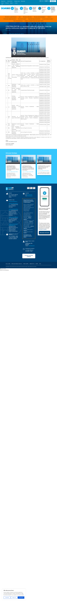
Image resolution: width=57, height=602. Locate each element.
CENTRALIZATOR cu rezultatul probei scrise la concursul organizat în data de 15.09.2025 (44, 167)
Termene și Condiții (42, 229)
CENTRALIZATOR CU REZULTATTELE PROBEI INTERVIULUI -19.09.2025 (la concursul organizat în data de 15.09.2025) (28, 168)
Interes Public (9, 1)
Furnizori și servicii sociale (47, 18)
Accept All (21, 597)
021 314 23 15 (29, 194)
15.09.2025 (15, 171)
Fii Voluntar (7, 3)
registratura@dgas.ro (13, 201)
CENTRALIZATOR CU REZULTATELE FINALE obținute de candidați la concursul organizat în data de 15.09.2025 (13, 168)
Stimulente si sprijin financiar (10, 16)
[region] (14, 594)
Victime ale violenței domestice (9, 18)
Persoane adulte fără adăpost (39, 16)
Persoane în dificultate (27, 16)
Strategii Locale (17, 1)
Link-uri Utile (8, 263)
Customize (7, 597)
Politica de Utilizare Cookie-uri (16, 263)
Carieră (2, 3)
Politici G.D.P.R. (25, 263)
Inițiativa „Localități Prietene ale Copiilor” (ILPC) (34, 20)
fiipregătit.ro (44, 8)
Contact (16, 3)
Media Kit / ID (32, 263)
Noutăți (11, 3)
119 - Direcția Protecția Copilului (16, 8)
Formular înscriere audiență (29, 256)
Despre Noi (3, 1)
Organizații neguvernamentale (34, 18)
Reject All (14, 597)
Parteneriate (23, 1)
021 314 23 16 (29, 195)
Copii (20, 16)
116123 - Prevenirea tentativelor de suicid (26, 8)
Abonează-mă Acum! (44, 232)
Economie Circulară (22, 18)
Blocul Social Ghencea (18, 20)
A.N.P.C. (37, 263)
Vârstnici (49, 16)
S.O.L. (40, 263)
